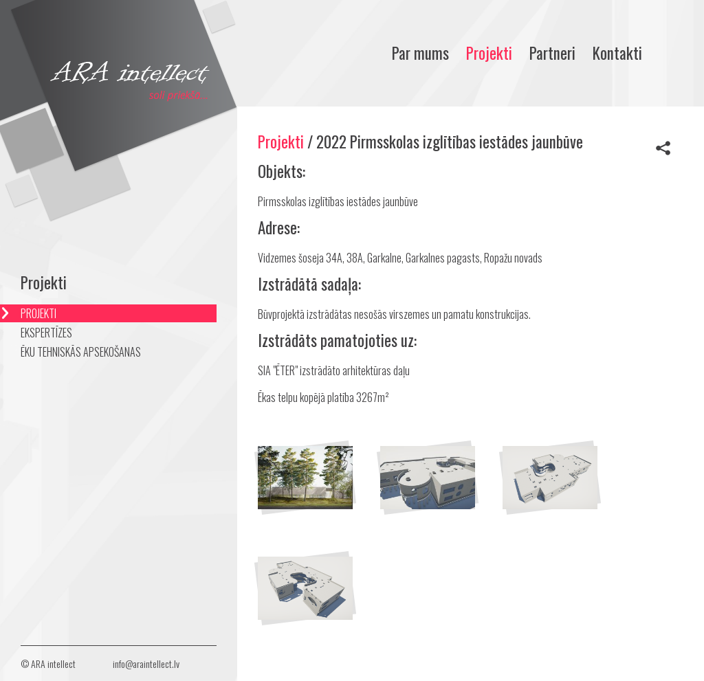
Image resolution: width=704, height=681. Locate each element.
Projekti (489, 53)
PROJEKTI (38, 313)
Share (662, 147)
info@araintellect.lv (146, 663)
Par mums (420, 53)
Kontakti (617, 53)
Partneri (552, 53)
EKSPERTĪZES (46, 332)
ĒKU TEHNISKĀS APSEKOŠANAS (81, 352)
